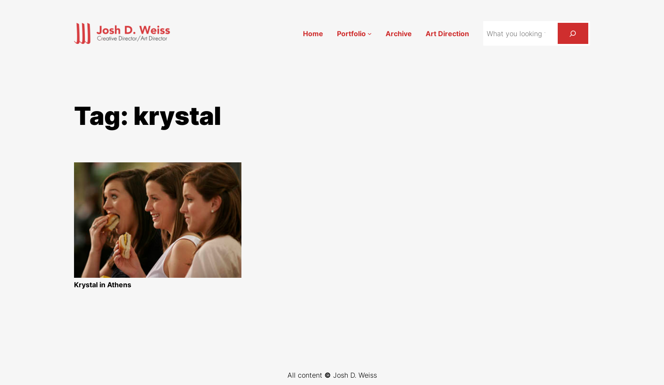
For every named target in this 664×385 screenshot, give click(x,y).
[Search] (573, 33)
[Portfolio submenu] (370, 33)
